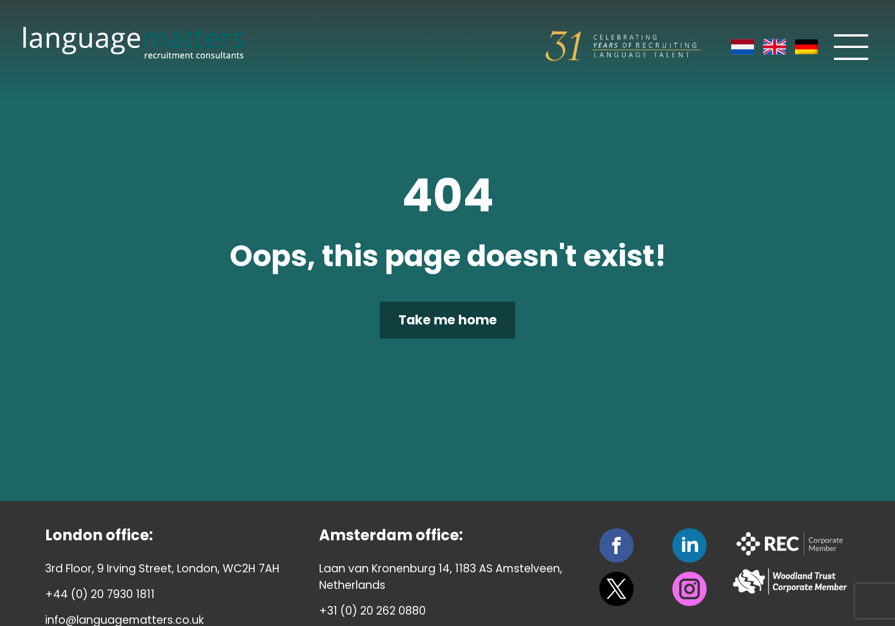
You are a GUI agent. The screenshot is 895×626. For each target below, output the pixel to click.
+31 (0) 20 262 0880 (372, 611)
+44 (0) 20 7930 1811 (100, 594)
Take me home (447, 320)
